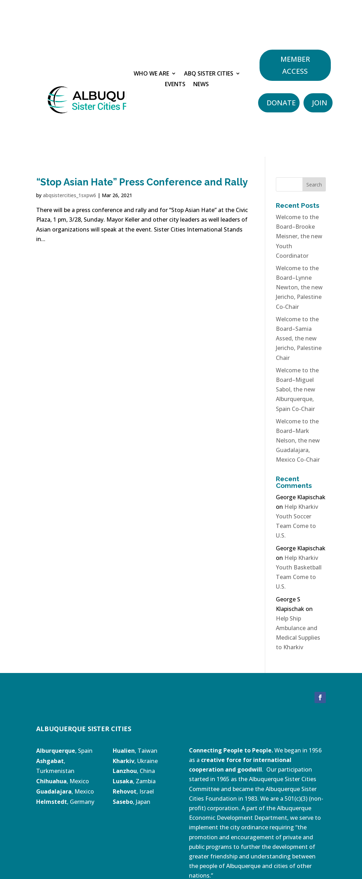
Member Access (295, 65)
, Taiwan (135, 751)
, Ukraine (135, 761)
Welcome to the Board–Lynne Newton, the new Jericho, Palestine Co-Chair (299, 287)
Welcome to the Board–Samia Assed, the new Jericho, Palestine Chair (299, 338)
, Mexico (62, 781)
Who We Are (151, 74)
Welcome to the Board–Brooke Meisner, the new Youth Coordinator (299, 236)
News (201, 85)
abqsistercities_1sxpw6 (69, 195)
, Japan (131, 802)
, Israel (145, 791)
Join (319, 102)
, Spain (64, 751)
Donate (281, 102)
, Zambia (134, 781)
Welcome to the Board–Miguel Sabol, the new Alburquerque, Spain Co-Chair (297, 389)
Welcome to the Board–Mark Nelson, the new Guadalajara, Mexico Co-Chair (298, 440)
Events (175, 85)
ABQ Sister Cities (208, 74)
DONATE (61, 701)
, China (134, 771)
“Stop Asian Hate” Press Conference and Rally (142, 182)
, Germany (65, 802)
